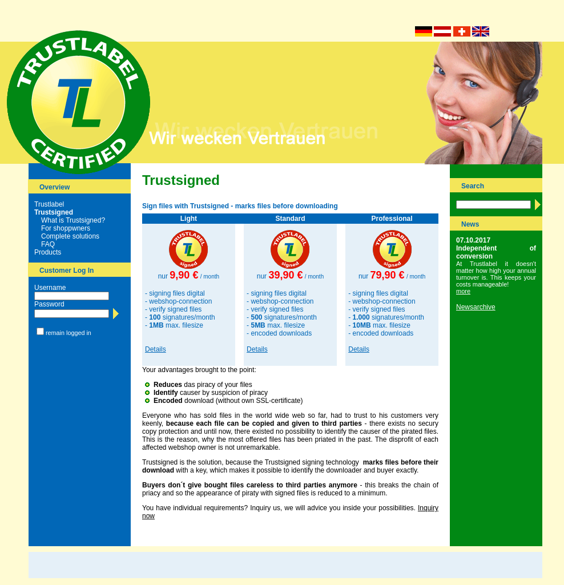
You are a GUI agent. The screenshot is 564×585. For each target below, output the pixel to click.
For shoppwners (65, 228)
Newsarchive (475, 307)
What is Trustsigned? (73, 220)
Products (47, 252)
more (463, 291)
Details (155, 349)
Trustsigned (53, 212)
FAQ (48, 244)
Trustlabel (49, 204)
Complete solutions (70, 236)
